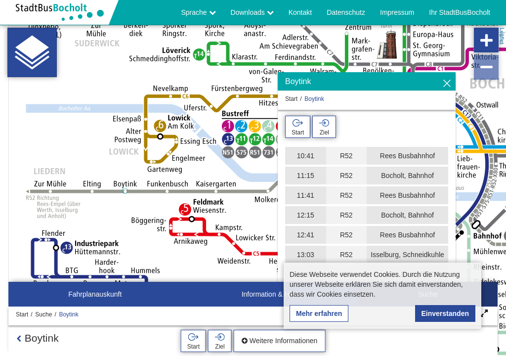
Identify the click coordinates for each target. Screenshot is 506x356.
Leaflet (502, 36)
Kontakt (300, 12)
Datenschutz (346, 12)
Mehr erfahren (319, 313)
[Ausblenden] (447, 84)
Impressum (397, 12)
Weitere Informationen (279, 341)
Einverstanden (445, 313)
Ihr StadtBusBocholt (459, 12)
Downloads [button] (252, 12)
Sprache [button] (198, 12)
